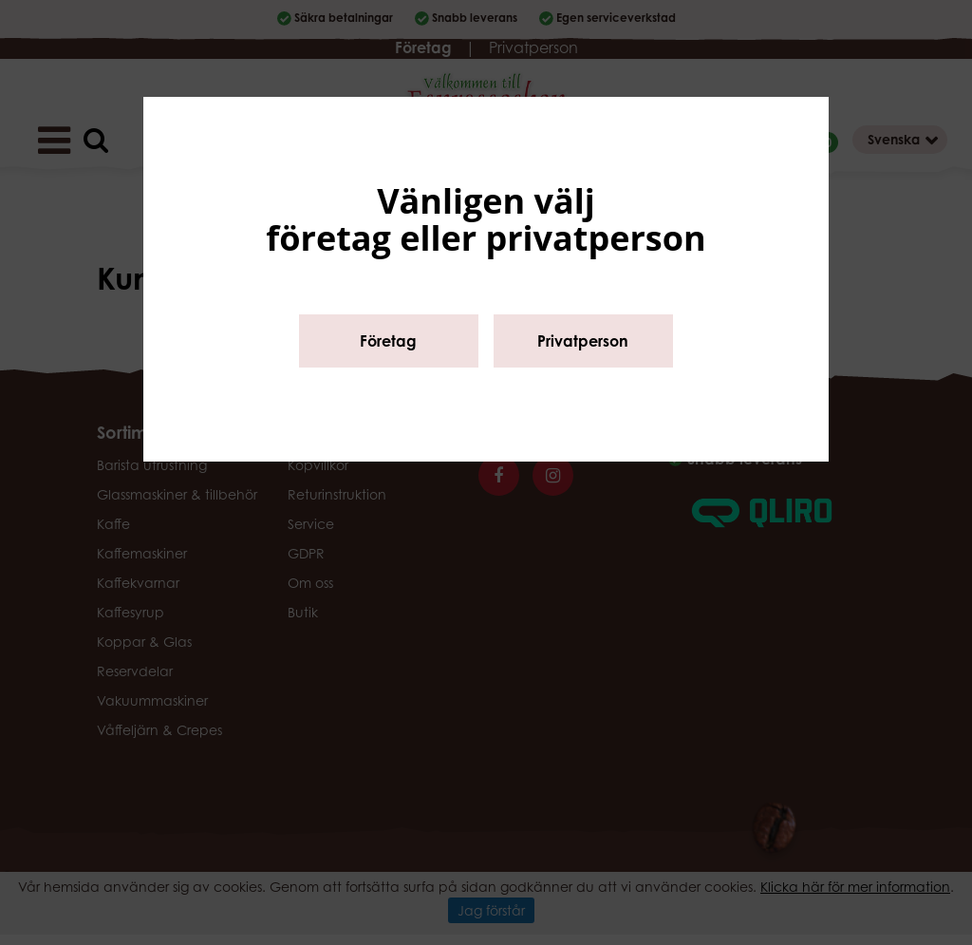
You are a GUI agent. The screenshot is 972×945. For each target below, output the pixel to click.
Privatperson (582, 340)
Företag (388, 340)
